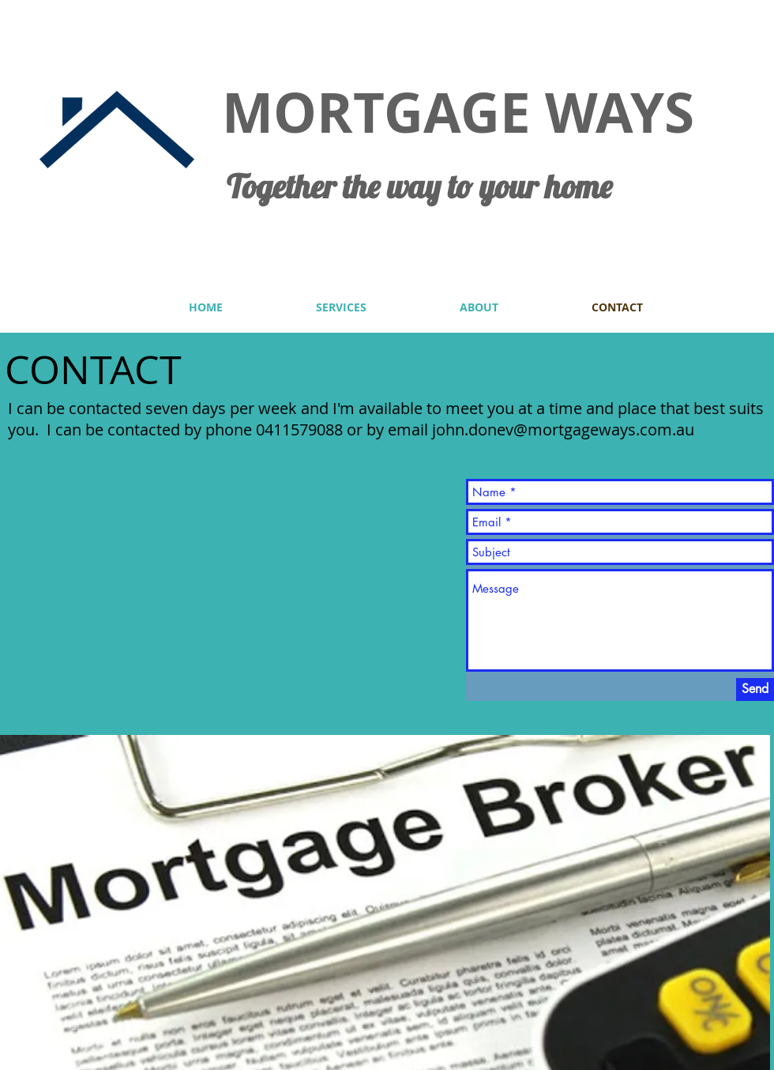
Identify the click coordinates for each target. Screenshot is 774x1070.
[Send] (755, 689)
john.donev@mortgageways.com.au (563, 429)
